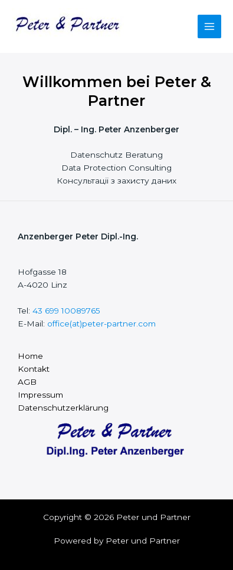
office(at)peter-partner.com (101, 323)
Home (30, 356)
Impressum (40, 394)
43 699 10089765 (66, 310)
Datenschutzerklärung (63, 407)
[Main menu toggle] (210, 27)
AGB (27, 381)
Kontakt (34, 369)
